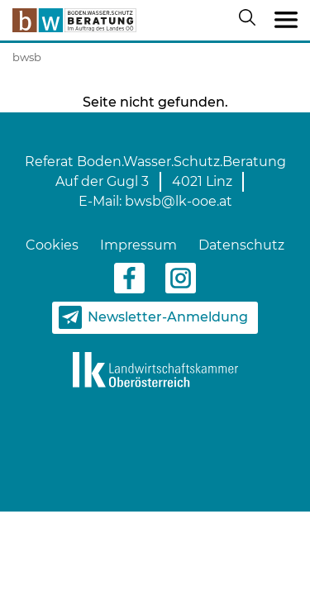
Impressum (138, 245)
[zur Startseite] (74, 20)
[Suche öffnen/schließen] (250, 20)
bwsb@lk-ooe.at (178, 201)
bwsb (26, 57)
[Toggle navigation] (286, 20)
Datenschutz (241, 245)
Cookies (52, 245)
